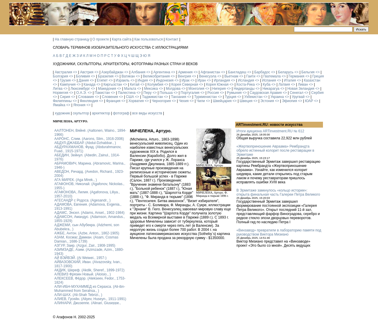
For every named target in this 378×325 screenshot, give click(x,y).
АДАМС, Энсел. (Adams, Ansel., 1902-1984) (89, 213)
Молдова (173, 89)
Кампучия (68, 84)
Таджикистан (152, 97)
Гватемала (271, 76)
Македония (107, 89)
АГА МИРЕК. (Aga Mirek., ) (75, 180)
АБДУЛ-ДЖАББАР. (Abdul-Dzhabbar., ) (85, 143)
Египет (102, 80)
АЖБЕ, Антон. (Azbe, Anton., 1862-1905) (86, 233)
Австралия (63, 72)
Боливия (83, 76)
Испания (269, 80)
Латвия (284, 84)
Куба (266, 84)
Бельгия (307, 72)
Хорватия (136, 101)
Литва (58, 89)
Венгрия (184, 76)
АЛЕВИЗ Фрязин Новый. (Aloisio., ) (82, 274)
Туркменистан (205, 97)
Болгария (60, 76)
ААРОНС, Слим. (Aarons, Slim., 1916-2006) (89, 139)
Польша (166, 93)
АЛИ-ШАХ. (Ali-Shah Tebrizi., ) (78, 295)
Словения (110, 97)
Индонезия (165, 80)
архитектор (101, 113)
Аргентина (161, 72)
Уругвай (298, 97)
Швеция (246, 101)
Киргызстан (112, 84)
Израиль (122, 80)
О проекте (101, 39)
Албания (138, 72)
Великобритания (156, 76)
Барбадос (262, 72)
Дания (84, 80)
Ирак (185, 80)
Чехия (184, 101)
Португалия (190, 93)
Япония (79, 105)
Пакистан (102, 93)
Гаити (250, 76)
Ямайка (59, 105)
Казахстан (312, 80)
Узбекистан (253, 97)
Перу (147, 93)
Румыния (234, 93)
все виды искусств (147, 113)
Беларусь (285, 72)
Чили (200, 101)
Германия (297, 76)
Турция (230, 97)
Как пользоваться (148, 39)
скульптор (81, 113)
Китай (134, 84)
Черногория (161, 101)
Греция (318, 76)
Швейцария (222, 101)
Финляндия (89, 101)
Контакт (172, 39)
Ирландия (222, 80)
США (130, 97)
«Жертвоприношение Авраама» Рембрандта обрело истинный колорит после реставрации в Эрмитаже (275, 150)
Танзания (178, 97)
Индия (142, 80)
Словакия (86, 97)
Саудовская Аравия (266, 93)
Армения (185, 72)
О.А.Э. (81, 93)
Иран (201, 80)
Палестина (126, 93)
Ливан (303, 84)
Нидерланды (244, 89)
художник (62, 113)
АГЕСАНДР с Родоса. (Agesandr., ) (82, 200)
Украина (277, 97)
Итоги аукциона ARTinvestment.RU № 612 (270, 131)
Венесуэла (207, 76)
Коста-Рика (246, 84)
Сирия (65, 97)
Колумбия (155, 84)
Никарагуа (270, 89)
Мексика (151, 89)
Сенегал (296, 93)
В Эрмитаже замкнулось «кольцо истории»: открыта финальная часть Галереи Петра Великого (278, 192)
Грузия (65, 80)
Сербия (317, 93)
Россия (213, 93)
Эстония (267, 101)
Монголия (196, 89)
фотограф (121, 113)
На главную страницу (72, 39)
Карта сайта (121, 39)
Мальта (130, 89)
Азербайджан (112, 72)
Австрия (86, 72)
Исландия (246, 80)
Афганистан (210, 72)
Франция (113, 101)
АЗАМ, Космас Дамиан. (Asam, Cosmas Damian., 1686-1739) (86, 239)
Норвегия (61, 93)
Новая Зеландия (300, 89)
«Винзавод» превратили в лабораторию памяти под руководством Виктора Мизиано (279, 232)
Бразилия (106, 76)
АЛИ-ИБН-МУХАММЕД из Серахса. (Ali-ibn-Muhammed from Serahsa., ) (89, 289)
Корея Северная (184, 84)
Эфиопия (289, 101)
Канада (89, 84)
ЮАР (309, 101)
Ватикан (128, 76)
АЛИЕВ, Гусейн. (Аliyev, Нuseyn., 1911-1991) (90, 299)
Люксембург (80, 89)
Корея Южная (217, 84)
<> (75, 72)
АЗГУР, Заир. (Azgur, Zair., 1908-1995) (84, 245)
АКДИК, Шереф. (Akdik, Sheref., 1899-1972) (89, 270)
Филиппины (62, 101)
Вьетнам (231, 76)
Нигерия (219, 89)
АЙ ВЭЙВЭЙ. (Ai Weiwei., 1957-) (80, 258)
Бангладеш (237, 72)
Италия (290, 80)
